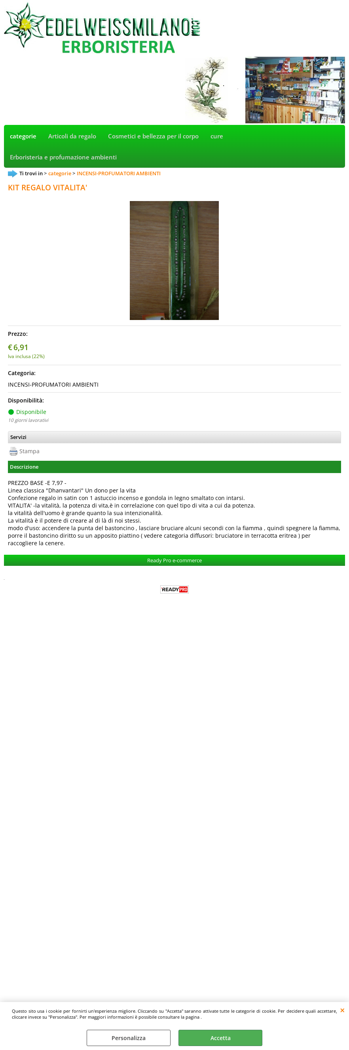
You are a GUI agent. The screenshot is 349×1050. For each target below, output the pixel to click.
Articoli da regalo (72, 136)
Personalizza (129, 1038)
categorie (23, 136)
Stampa (29, 451)
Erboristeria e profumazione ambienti (63, 157)
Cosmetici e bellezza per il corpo (153, 136)
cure (217, 136)
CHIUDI (342, 1010)
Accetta (221, 1038)
